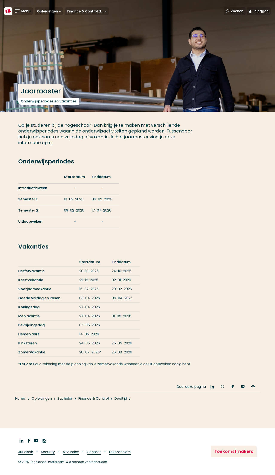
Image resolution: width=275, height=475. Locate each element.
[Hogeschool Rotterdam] (8, 11)
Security (48, 451)
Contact (94, 451)
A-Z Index (71, 451)
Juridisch (25, 451)
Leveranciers (120, 451)
